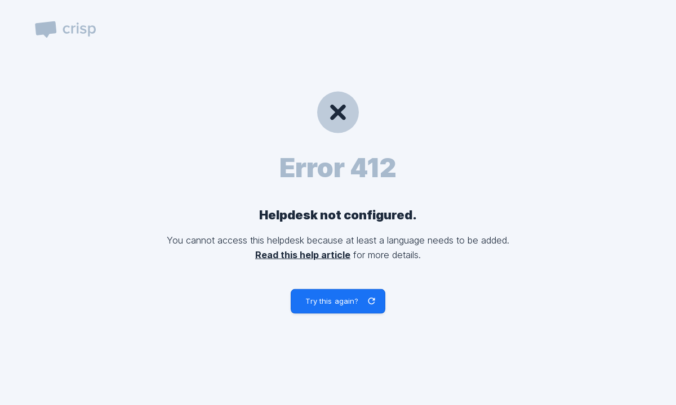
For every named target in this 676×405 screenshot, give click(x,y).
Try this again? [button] (331, 300)
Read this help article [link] (302, 254)
